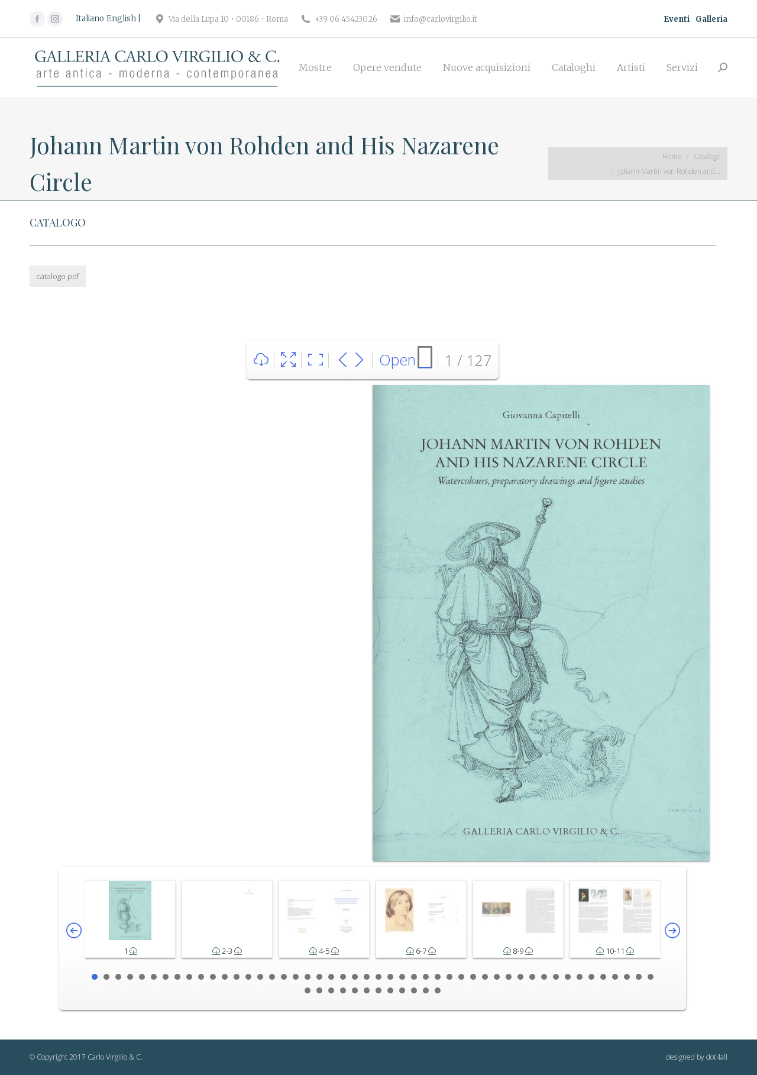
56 (390, 990)
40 (556, 977)
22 (343, 977)
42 (580, 977)
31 (449, 977)
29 (426, 977)
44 (603, 977)
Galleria (711, 19)
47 (639, 977)
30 (438, 977)
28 (414, 977)
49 (307, 990)
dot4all (716, 1057)
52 (343, 990)
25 (378, 977)
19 (307, 977)
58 (414, 990)
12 (225, 977)
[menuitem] (315, 67)
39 (544, 977)
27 (402, 977)
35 (497, 977)
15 (260, 977)
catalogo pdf (57, 276)
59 (426, 990)
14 (248, 977)
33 (473, 977)
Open (397, 359)
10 (201, 977)
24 (367, 977)
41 (568, 977)
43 (591, 977)
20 (319, 977)
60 (438, 990)
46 (627, 977)
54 (367, 990)
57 (402, 990)
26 (390, 977)
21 (331, 977)
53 (355, 990)
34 (485, 977)
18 (296, 977)
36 (509, 977)
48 (651, 977)
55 (378, 990)
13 (237, 977)
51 (331, 990)
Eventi (677, 19)
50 (319, 990)
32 (461, 977)
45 (615, 977)
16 (272, 977)
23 (355, 977)
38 (532, 977)
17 (284, 977)
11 (213, 977)
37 (520, 977)
